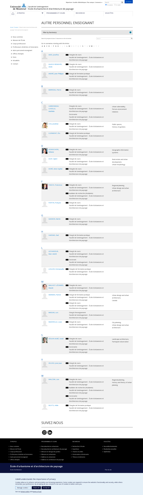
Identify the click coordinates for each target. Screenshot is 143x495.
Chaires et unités (78, 452)
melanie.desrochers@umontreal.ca (67, 149)
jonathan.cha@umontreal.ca (67, 124)
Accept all (46, 488)
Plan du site (108, 470)
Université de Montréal (18, 7)
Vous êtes (107, 441)
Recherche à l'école (79, 446)
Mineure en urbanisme (48, 454)
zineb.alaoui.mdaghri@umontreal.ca (67, 64)
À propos (16, 27)
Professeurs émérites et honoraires (25, 47)
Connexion (98, 2)
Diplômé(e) (107, 452)
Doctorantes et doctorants (81, 454)
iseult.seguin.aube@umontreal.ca (67, 338)
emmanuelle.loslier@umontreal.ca (67, 269)
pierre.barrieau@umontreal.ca (67, 90)
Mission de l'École (19, 40)
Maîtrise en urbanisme (48, 457)
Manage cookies (23, 488)
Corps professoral (19, 44)
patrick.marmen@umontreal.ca (67, 295)
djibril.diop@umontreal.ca (67, 159)
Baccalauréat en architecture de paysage (54, 449)
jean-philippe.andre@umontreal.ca (67, 73)
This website (109, 5)
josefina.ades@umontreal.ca (67, 55)
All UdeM (117, 5)
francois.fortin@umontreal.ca (67, 203)
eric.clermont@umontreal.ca (67, 133)
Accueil (11, 27)
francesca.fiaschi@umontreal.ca (67, 185)
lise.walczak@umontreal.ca (67, 379)
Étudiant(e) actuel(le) (110, 449)
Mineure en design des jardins (50, 452)
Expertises (76, 449)
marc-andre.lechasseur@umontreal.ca (67, 251)
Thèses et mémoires (79, 457)
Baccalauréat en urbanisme (50, 446)
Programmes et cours (49, 441)
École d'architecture (16, 470)
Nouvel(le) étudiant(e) (110, 446)
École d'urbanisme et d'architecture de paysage (51, 9)
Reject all (36, 488)
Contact (15, 64)
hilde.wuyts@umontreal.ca (67, 405)
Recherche (76, 441)
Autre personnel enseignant (22, 50)
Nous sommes (18, 37)
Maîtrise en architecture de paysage (52, 460)
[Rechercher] (122, 2)
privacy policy (25, 492)
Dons (14, 57)
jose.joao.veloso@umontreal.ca (67, 363)
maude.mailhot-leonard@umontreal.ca (67, 285)
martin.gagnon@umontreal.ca (67, 219)
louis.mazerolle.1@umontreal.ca (67, 322)
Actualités (16, 60)
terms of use (37, 492)
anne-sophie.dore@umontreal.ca (67, 169)
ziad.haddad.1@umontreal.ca (67, 235)
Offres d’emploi (18, 54)
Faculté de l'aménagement (38, 6)
